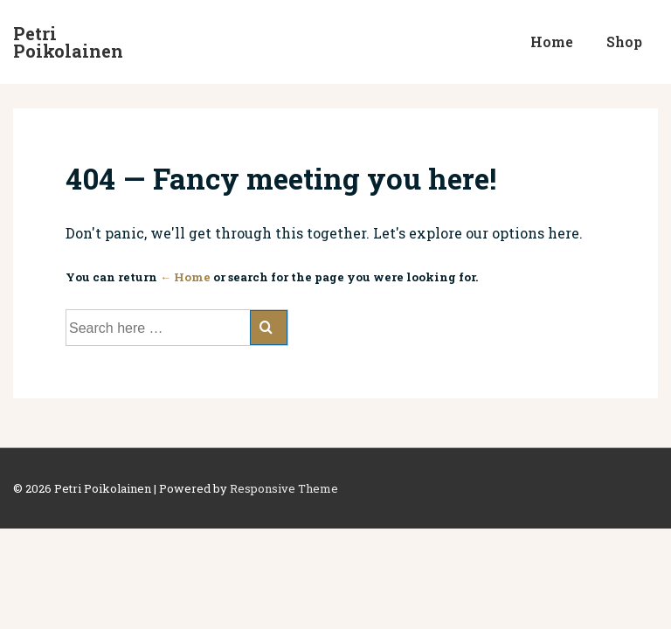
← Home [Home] (185, 277)
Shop (624, 41)
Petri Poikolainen (68, 42)
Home (551, 41)
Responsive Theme (284, 488)
